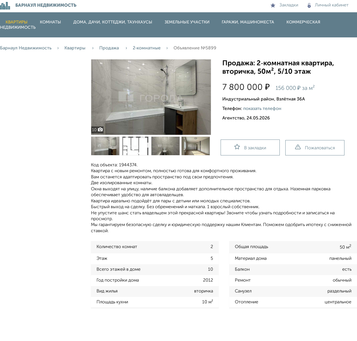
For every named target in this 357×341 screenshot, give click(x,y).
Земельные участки (187, 22)
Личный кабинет (328, 5)
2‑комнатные (147, 48)
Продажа (109, 48)
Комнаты (50, 22)
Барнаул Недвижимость (26, 48)
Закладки (284, 5)
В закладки (250, 147)
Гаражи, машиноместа (248, 22)
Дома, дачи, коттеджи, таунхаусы (112, 22)
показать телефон (262, 109)
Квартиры (17, 22)
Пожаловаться (315, 147)
